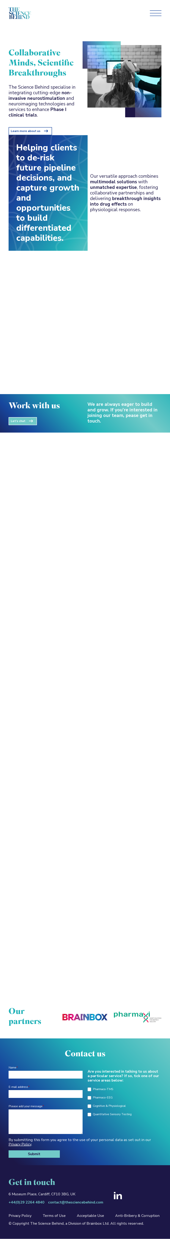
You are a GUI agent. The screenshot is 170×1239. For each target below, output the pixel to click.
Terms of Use (54, 1215)
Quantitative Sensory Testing (110, 1114)
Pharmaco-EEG (100, 1097)
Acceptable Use (90, 1215)
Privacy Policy (20, 1144)
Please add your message (26, 1106)
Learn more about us (25, 131)
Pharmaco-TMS (100, 1089)
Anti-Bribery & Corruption (137, 1215)
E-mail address (19, 1087)
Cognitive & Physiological (107, 1106)
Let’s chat (18, 421)
